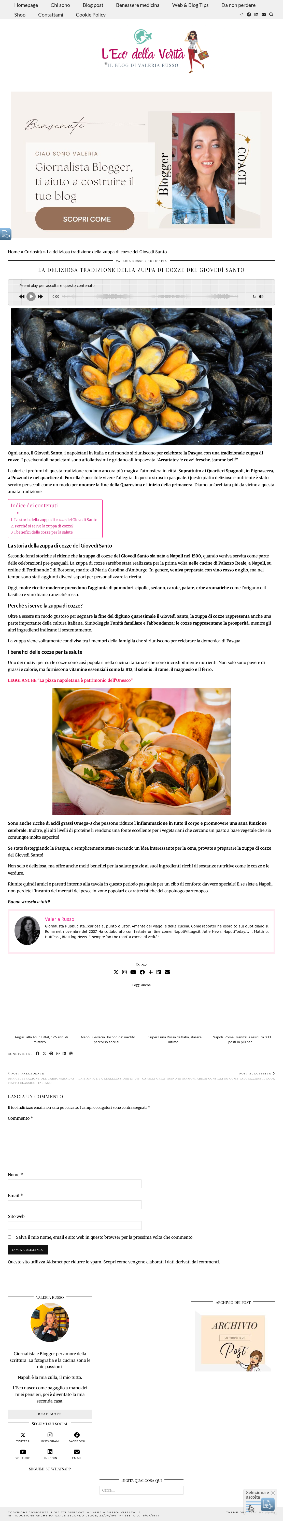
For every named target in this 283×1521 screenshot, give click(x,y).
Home (14, 251)
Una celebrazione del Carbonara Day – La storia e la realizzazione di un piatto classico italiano (75, 1078)
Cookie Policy (91, 14)
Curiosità (33, 251)
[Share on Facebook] (37, 1054)
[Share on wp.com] (71, 1054)
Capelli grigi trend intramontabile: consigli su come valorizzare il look (208, 1076)
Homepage (26, 5)
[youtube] (23, 1454)
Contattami (50, 14)
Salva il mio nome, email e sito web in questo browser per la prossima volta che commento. (104, 1237)
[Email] (264, 14)
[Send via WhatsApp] (58, 1054)
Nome (15, 1174)
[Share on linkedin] (64, 1054)
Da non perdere (238, 5)
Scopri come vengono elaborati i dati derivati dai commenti (161, 1261)
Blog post (93, 5)
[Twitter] (116, 972)
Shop (19, 14)
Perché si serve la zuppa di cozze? (44, 526)
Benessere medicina (138, 5)
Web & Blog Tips (190, 5)
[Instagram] (241, 14)
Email (15, 1195)
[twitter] (23, 1437)
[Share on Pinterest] (51, 1054)
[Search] (271, 14)
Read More (50, 1414)
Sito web (16, 1216)
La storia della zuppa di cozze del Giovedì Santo (55, 520)
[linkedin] (49, 1454)
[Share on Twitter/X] (44, 1054)
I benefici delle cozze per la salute (43, 532)
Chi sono (60, 5)
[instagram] (49, 1437)
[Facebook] (249, 14)
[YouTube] (133, 972)
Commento (20, 1118)
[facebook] (76, 1437)
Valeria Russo (130, 260)
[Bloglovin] (150, 972)
